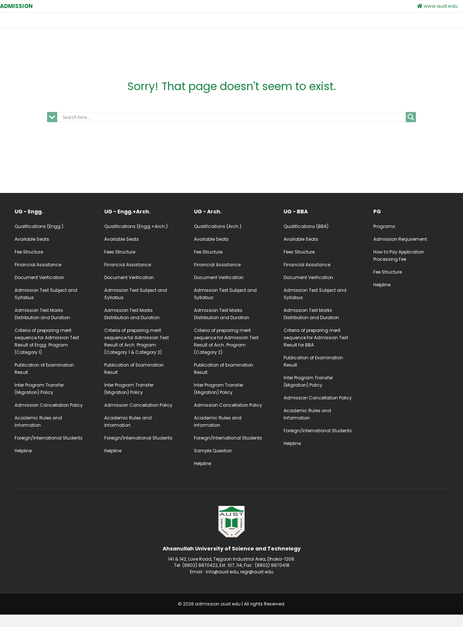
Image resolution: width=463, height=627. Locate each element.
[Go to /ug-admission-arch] (231, 224)
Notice (324, 25)
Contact (356, 25)
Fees (296, 25)
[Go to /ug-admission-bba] (321, 224)
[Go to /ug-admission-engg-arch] (141, 224)
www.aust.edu (437, 6)
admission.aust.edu (218, 617)
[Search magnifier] (411, 130)
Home (139, 25)
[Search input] (233, 130)
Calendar (264, 25)
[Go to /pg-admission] (410, 224)
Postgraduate (222, 25)
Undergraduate (174, 25)
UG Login (442, 26)
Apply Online (397, 26)
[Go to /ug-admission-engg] (52, 224)
